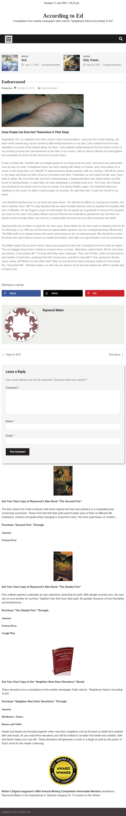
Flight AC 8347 (13, 354)
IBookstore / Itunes (12, 716)
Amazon (6, 532)
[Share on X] (63, 293)
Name (10, 421)
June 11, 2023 (32, 64)
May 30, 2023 (93, 64)
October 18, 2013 (26, 88)
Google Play (8, 633)
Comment (12, 387)
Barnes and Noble (12, 724)
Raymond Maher (52, 64)
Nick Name (114, 354)
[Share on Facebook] (21, 293)
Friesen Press (9, 540)
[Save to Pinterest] (104, 293)
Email (10, 435)
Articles (24, 56)
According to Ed (63, 16)
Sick (24, 60)
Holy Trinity (91, 60)
